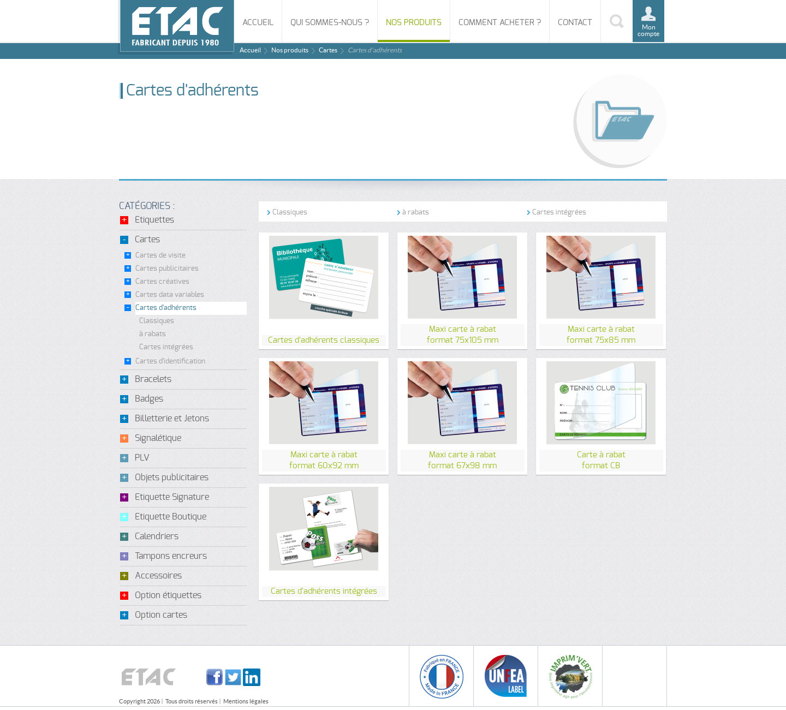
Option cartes (161, 615)
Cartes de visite (160, 255)
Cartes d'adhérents (165, 308)
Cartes (328, 49)
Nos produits (414, 23)
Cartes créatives (162, 281)
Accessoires (158, 575)
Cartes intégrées (166, 347)
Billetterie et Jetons (172, 418)
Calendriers (156, 536)
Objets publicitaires (172, 477)
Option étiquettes (168, 595)
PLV (142, 458)
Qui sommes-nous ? (329, 23)
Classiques (156, 321)
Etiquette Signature (172, 497)
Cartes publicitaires (167, 268)
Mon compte (648, 30)
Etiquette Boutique (170, 516)
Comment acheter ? (499, 23)
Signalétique (158, 438)
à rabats (152, 334)
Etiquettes (154, 220)
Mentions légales (246, 701)
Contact (575, 23)
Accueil (257, 23)
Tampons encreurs (171, 556)
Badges (149, 399)
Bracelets (153, 379)
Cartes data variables (169, 295)
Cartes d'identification (170, 361)
